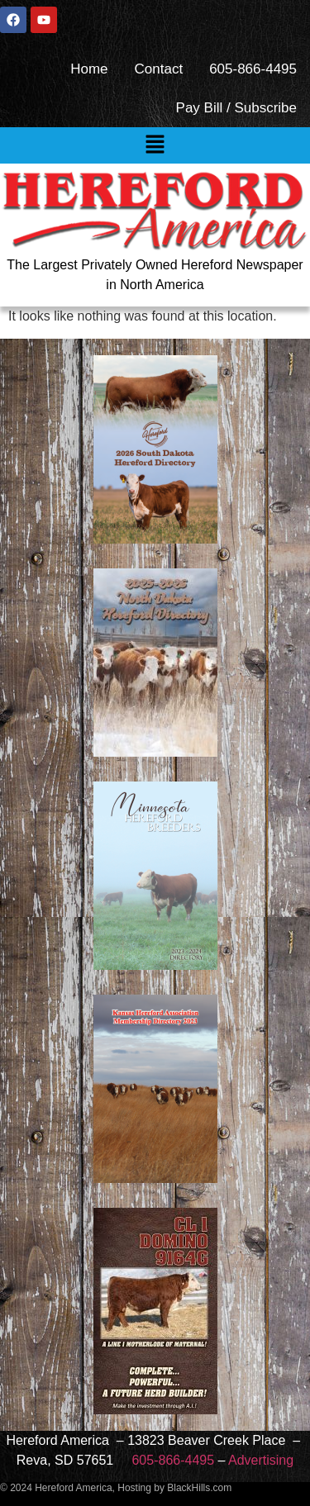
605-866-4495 (253, 69)
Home (88, 69)
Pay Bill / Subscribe (236, 108)
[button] (154, 145)
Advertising (260, 1460)
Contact (159, 69)
